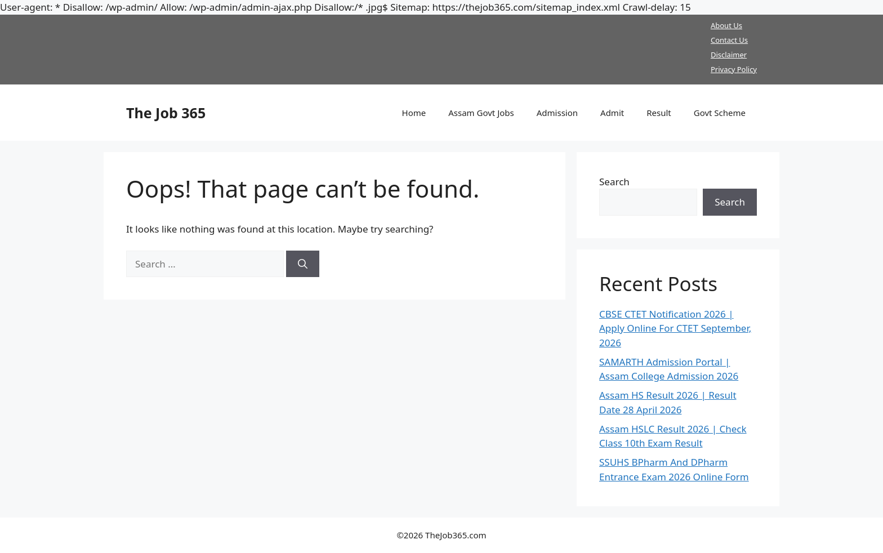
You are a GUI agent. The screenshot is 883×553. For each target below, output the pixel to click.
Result (658, 112)
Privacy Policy (734, 69)
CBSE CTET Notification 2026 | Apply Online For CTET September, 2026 (675, 328)
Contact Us (729, 40)
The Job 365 (166, 112)
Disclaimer (729, 55)
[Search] (302, 264)
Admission (557, 112)
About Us (726, 25)
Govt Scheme (720, 112)
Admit (612, 112)
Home (414, 112)
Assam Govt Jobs (481, 112)
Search (614, 181)
